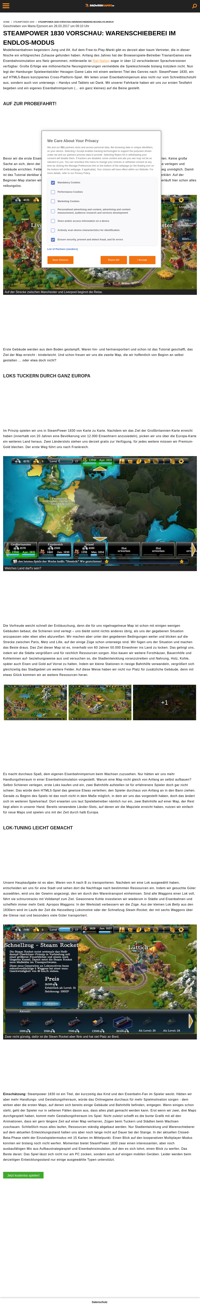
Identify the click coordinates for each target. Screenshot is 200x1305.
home (6, 22)
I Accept (142, 260)
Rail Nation (101, 60)
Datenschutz (99, 1302)
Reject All (113, 260)
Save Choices (60, 260)
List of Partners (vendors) (62, 249)
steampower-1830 (23, 22)
